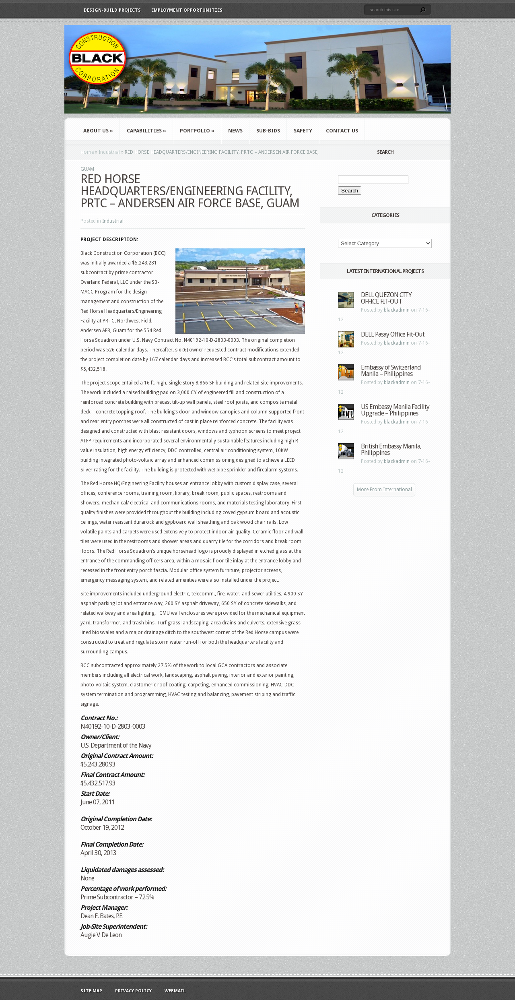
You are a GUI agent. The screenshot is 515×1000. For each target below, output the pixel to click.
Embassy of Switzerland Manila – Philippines (391, 371)
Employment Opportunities (186, 10)
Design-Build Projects (112, 10)
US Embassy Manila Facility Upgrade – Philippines (395, 410)
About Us (98, 131)
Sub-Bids (268, 131)
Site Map (91, 991)
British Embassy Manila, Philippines (391, 449)
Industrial (109, 152)
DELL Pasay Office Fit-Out (392, 334)
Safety (303, 131)
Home (87, 152)
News (235, 131)
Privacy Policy (133, 991)
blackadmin (397, 310)
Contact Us (342, 131)
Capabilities (146, 131)
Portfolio (197, 131)
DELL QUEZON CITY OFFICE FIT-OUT (386, 298)
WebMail (175, 991)
